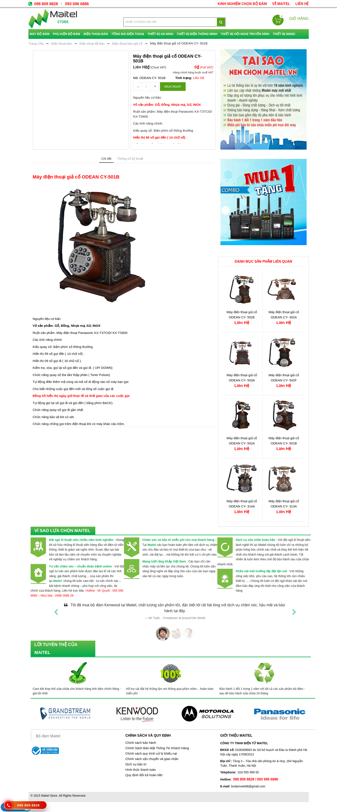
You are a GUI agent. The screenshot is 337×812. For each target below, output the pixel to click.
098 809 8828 (46, 4)
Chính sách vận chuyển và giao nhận (152, 759)
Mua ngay (172, 86)
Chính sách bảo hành (140, 742)
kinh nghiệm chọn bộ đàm (242, 4)
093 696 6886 (77, 4)
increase (154, 86)
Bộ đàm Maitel (48, 736)
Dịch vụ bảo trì (136, 764)
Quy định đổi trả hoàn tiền (144, 775)
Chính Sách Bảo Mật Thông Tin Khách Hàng (157, 748)
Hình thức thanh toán (140, 769)
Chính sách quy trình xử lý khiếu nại (151, 753)
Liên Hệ (302, 4)
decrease (137, 86)
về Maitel (281, 4)
